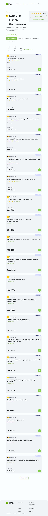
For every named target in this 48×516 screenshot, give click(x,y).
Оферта (19, 511)
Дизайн (20, 38)
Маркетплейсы (11, 41)
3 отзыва (18, 181)
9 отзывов (18, 60)
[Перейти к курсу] (39, 69)
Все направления (11, 38)
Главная (8, 11)
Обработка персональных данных (32, 504)
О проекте (31, 511)
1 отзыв (17, 80)
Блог (34, 3)
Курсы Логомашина (15, 11)
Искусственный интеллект (32, 38)
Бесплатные (15, 48)
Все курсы (26, 4)
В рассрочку (21, 49)
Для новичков (9, 48)
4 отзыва (18, 201)
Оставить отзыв (10, 223)
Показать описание (10, 30)
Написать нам (32, 508)
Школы (30, 3)
